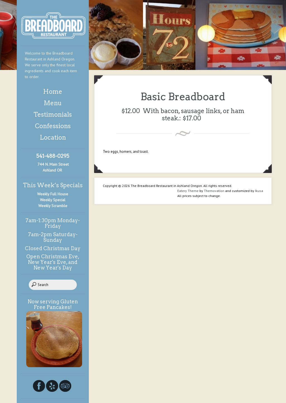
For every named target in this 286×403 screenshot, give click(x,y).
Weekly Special (52, 199)
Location (53, 137)
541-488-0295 (52, 156)
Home (52, 91)
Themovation (214, 191)
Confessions (53, 126)
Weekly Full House (52, 193)
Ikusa (259, 191)
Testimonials (53, 114)
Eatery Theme (188, 191)
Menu (53, 103)
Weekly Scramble (52, 205)
